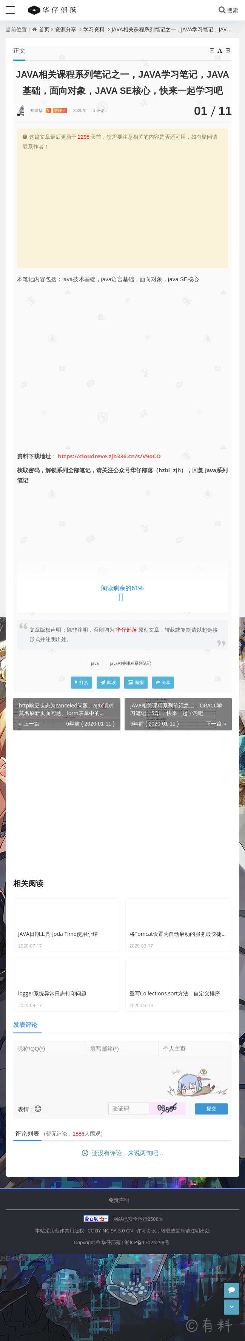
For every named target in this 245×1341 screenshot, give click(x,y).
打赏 (81, 683)
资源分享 (65, 29)
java (95, 663)
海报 (136, 683)
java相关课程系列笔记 (130, 663)
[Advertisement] (122, 208)
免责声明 (118, 1277)
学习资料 (94, 29)
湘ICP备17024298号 (147, 1320)
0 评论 (99, 110)
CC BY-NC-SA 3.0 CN (110, 1308)
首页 (44, 29)
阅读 (108, 683)
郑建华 (48, 110)
